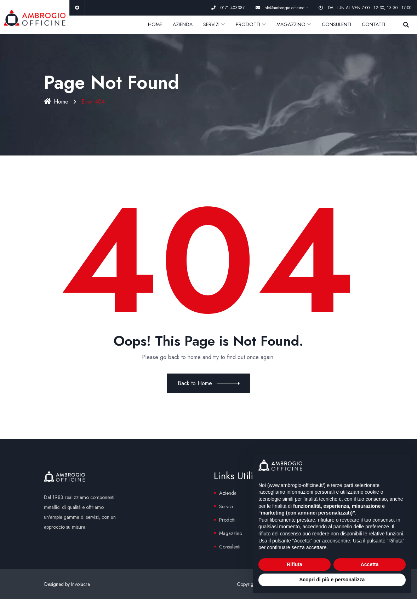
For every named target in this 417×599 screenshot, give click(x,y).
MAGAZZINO (290, 24)
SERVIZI (211, 24)
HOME (155, 24)
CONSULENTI (336, 24)
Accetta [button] (370, 564)
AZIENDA (183, 24)
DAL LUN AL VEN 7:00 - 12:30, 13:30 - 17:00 (369, 8)
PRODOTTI (248, 24)
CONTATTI (373, 24)
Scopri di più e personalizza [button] (332, 579)
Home (56, 102)
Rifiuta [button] (294, 564)
